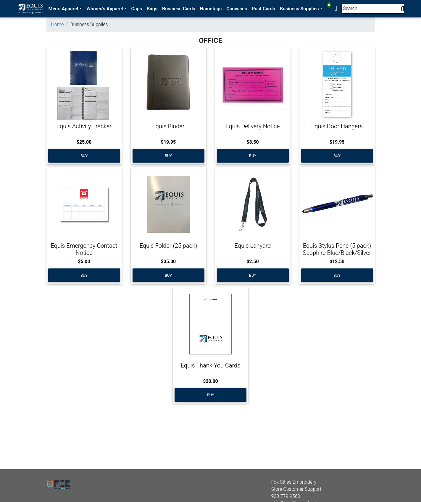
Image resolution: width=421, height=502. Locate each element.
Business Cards (178, 9)
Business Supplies (299, 9)
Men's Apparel (63, 9)
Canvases (236, 9)
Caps (136, 9)
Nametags (211, 9)
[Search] (373, 9)
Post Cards (263, 9)
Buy (84, 155)
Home (57, 24)
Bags (152, 9)
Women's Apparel (104, 9)
